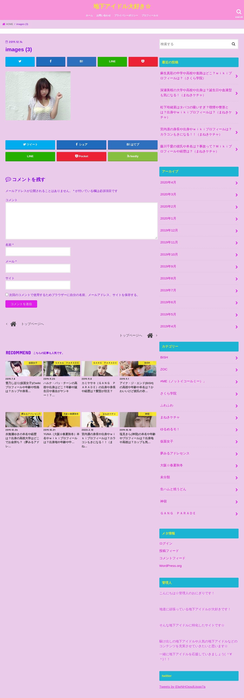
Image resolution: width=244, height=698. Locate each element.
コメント (11, 199)
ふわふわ (166, 391)
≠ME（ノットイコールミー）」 (183, 368)
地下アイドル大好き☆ (122, 5)
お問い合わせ (103, 14)
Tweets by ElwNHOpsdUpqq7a (181, 667)
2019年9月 (168, 257)
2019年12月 (168, 223)
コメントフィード (172, 539)
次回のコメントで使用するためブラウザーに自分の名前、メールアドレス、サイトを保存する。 (74, 293)
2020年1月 (168, 211)
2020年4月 (168, 177)
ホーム (89, 14)
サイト (10, 277)
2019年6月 (168, 292)
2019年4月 (168, 315)
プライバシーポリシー (126, 14)
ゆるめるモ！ (170, 414)
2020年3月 (168, 188)
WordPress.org (170, 546)
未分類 (165, 460)
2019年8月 (168, 269)
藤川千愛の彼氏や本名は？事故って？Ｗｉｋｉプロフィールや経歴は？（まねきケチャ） (196, 144)
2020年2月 (168, 200)
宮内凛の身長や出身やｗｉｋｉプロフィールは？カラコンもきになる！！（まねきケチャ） (196, 128)
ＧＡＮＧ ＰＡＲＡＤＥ (178, 495)
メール (10, 260)
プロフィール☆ (150, 14)
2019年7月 (168, 280)
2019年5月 (168, 303)
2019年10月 (168, 246)
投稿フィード (169, 532)
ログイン (165, 524)
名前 (9, 243)
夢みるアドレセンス (175, 437)
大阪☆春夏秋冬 (171, 449)
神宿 (163, 483)
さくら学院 (168, 380)
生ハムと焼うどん (173, 472)
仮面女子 (166, 426)
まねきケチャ (170, 403)
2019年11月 (168, 234)
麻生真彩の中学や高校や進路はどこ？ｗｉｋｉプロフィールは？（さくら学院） (196, 74)
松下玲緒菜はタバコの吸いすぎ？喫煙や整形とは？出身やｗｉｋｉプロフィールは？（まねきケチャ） (196, 109)
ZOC (163, 357)
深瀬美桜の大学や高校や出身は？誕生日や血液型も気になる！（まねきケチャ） (196, 90)
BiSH (164, 345)
